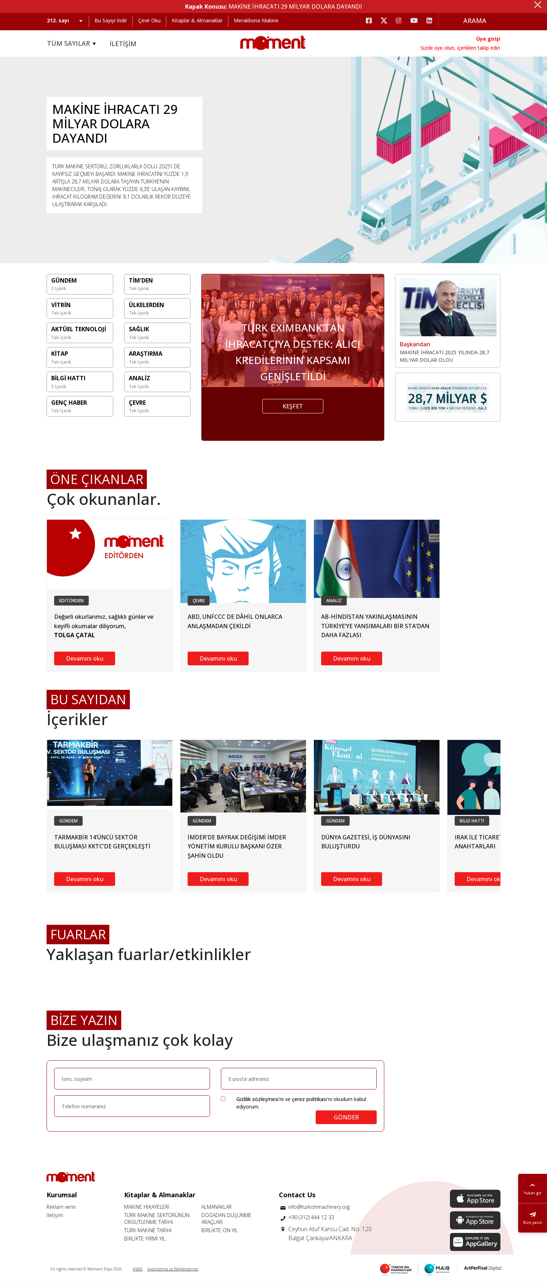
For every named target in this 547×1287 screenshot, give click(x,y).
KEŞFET (293, 408)
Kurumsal (62, 1196)
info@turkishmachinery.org (319, 1208)
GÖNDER (346, 1119)
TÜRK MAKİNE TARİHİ (148, 1231)
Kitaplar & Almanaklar (197, 20)
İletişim (55, 1216)
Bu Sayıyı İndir (111, 20)
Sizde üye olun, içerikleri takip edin (460, 47)
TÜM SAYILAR (72, 44)
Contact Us (297, 1196)
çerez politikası (309, 1100)
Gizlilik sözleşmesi (257, 1100)
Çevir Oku (149, 20)
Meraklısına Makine (256, 20)
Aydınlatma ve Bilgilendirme (172, 1270)
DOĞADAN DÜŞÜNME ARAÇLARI (226, 1220)
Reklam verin (61, 1208)
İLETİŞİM (123, 43)
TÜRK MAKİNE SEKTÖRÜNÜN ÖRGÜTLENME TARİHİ (156, 1220)
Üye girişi (488, 38)
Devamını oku (85, 660)
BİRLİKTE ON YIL (219, 1231)
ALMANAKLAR (216, 1208)
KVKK (138, 1270)
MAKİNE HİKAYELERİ (147, 1208)
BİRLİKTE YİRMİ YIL (145, 1240)
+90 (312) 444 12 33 (311, 1218)
